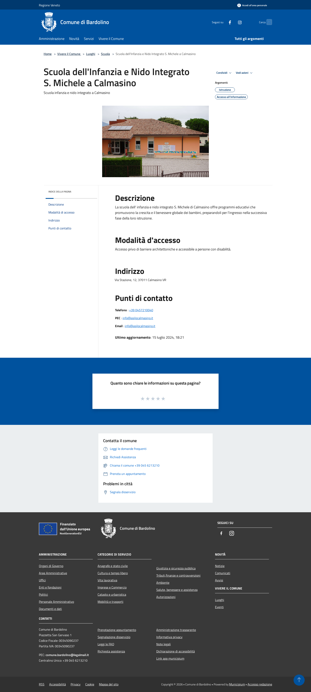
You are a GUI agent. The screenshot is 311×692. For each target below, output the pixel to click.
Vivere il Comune (69, 53)
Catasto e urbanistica (112, 594)
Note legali (163, 644)
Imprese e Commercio (112, 587)
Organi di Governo (51, 565)
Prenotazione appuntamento (117, 629)
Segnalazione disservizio (114, 637)
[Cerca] (267, 22)
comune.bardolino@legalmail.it (67, 654)
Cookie (89, 684)
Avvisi (219, 580)
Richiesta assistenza (111, 651)
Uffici (42, 580)
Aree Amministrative (53, 573)
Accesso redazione (260, 684)
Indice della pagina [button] (59, 191)
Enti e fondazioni (50, 587)
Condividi (224, 73)
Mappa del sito (108, 684)
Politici (43, 594)
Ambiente (162, 582)
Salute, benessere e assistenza (177, 589)
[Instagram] (232, 22)
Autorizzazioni (166, 596)
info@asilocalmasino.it (138, 318)
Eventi (219, 607)
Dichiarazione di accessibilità (175, 651)
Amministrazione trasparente (176, 629)
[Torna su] (299, 680)
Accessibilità (57, 684)
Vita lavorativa (107, 580)
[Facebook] (222, 22)
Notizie (220, 565)
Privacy (76, 684)
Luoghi (90, 53)
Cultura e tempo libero (113, 573)
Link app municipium (170, 658)
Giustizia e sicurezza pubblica (176, 568)
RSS (41, 684)
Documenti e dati (50, 608)
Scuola (105, 53)
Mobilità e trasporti (110, 601)
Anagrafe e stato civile (113, 565)
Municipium (237, 684)
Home (48, 53)
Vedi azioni (245, 73)
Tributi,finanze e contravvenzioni (178, 575)
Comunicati (222, 573)
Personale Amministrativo (56, 601)
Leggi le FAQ (106, 644)
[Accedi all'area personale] (252, 5)
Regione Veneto (49, 5)
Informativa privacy (169, 637)
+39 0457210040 (141, 310)
